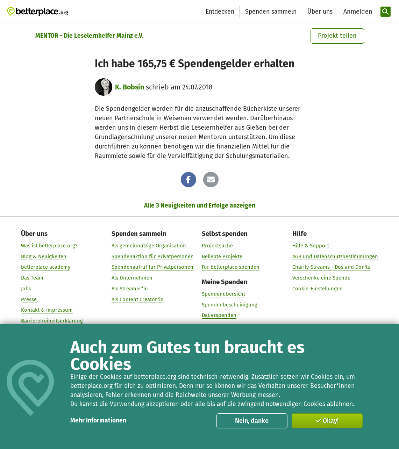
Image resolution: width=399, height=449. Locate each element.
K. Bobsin (129, 87)
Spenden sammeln (271, 11)
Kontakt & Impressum (47, 310)
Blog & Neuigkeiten (43, 256)
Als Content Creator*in (138, 299)
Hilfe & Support (310, 245)
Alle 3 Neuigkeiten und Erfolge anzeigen (199, 205)
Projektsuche (217, 245)
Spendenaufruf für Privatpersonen (152, 267)
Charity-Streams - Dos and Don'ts (331, 267)
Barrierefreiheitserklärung (52, 320)
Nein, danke (252, 421)
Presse (29, 299)
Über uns (320, 11)
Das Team (32, 278)
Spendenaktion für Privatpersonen (153, 256)
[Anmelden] (357, 12)
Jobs (26, 288)
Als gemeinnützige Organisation (149, 245)
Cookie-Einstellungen (317, 288)
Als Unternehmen (132, 278)
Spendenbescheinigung (229, 304)
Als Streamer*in (130, 288)
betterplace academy (45, 267)
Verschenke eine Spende (321, 278)
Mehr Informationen (98, 420)
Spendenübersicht (223, 293)
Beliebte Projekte (222, 256)
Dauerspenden (219, 315)
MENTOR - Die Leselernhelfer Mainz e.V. (89, 35)
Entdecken (220, 11)
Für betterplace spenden (230, 267)
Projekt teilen (337, 35)
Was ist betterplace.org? (49, 245)
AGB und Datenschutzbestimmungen (335, 256)
